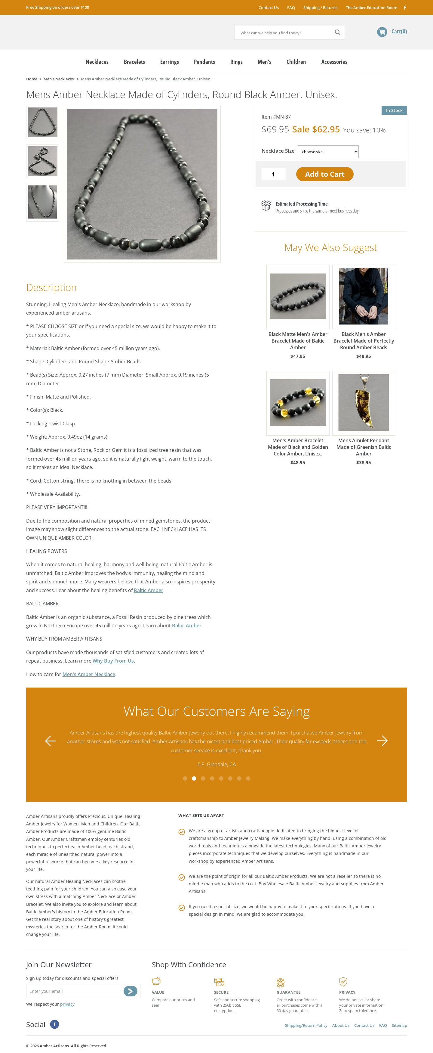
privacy (67, 1004)
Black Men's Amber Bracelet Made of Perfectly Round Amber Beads (363, 308)
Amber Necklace (99, 896)
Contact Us (269, 7)
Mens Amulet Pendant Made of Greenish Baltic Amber (363, 414)
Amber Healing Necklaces (77, 881)
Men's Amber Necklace (89, 674)
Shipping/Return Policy (306, 1025)
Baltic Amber (148, 590)
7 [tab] (239, 778)
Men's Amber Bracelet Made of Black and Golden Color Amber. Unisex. (298, 414)
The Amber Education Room (371, 7)
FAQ (291, 7)
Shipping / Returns (320, 7)
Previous (50, 740)
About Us (340, 1025)
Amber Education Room (108, 912)
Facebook (404, 7)
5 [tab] (221, 778)
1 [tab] (185, 778)
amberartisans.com (72, 30)
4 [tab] (212, 778)
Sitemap (399, 1025)
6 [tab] (230, 778)
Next (382, 740)
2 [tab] (194, 778)
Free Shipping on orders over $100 (57, 7)
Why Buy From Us (113, 660)
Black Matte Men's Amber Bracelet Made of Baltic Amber (298, 308)
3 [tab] (203, 778)
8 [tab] (248, 778)
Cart (399, 31)
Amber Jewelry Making (246, 838)
